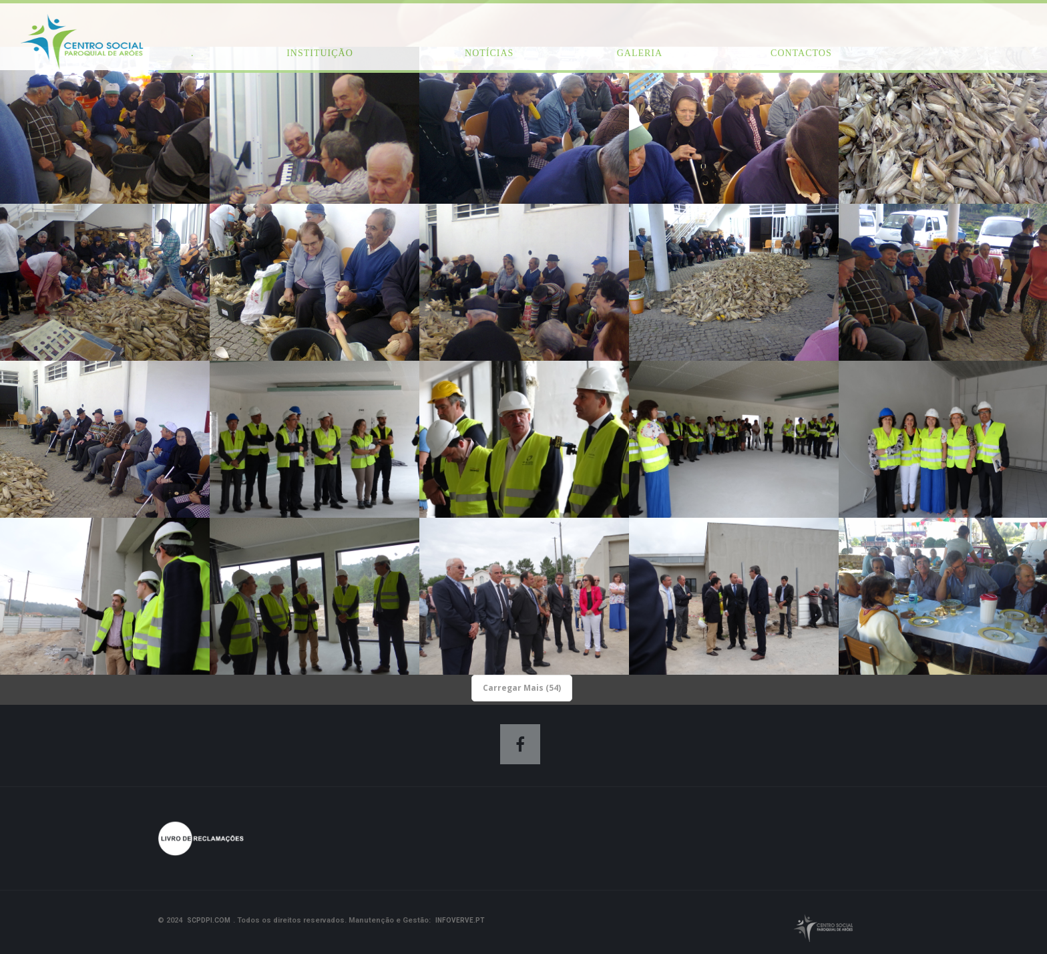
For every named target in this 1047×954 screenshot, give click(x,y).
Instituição (319, 53)
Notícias (489, 53)
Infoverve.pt (460, 920)
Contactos (801, 53)
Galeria (639, 53)
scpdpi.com (208, 920)
